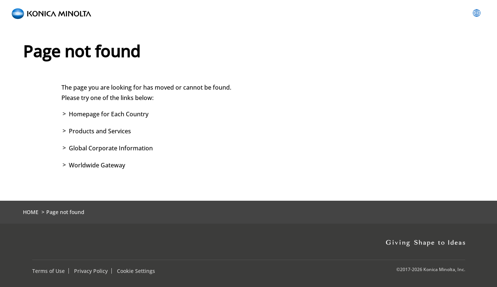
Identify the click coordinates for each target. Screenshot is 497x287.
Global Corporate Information (111, 148)
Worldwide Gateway (97, 165)
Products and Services (100, 131)
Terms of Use (48, 270)
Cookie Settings (136, 271)
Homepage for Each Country (108, 114)
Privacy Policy (91, 270)
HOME (30, 212)
